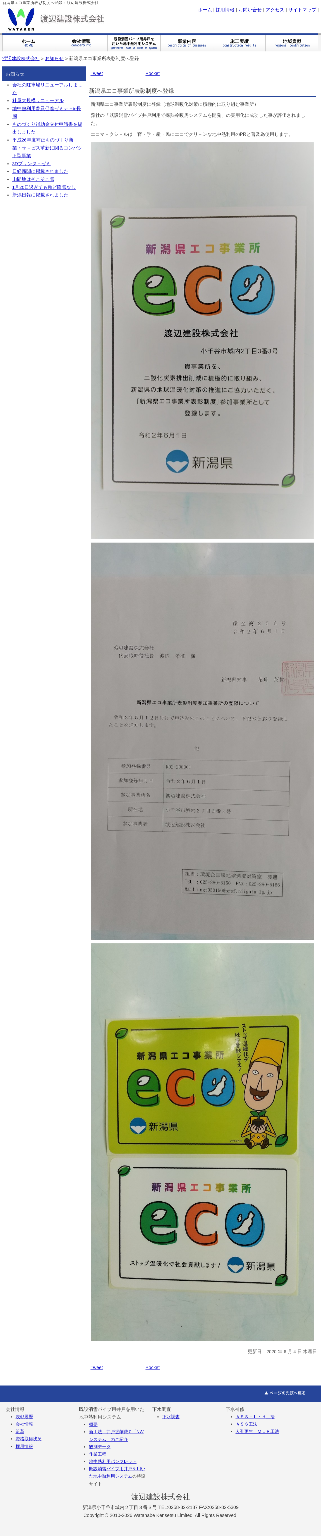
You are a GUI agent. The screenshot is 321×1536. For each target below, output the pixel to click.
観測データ (100, 1446)
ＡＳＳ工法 (246, 1424)
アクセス (275, 9)
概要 (93, 1424)
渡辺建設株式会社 (21, 58)
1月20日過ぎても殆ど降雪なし (44, 187)
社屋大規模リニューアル (38, 100)
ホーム (205, 9)
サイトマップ (302, 9)
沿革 (20, 1431)
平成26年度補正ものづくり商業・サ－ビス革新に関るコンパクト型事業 (47, 147)
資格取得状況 (29, 1438)
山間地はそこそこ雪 (33, 179)
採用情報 (225, 9)
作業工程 (97, 1454)
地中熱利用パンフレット (113, 1461)
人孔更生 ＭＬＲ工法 (257, 1431)
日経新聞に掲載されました (40, 171)
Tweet (97, 73)
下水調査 (171, 1416)
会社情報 (24, 1424)
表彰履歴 (24, 1416)
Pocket (153, 73)
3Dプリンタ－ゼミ (31, 163)
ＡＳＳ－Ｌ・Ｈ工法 (255, 1416)
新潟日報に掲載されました (40, 195)
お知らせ (54, 58)
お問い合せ (250, 9)
